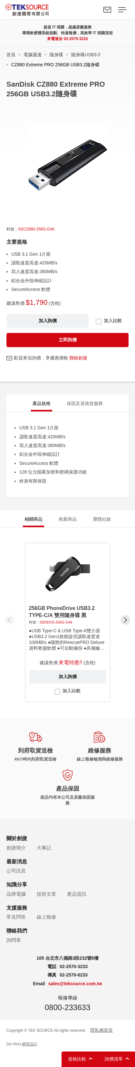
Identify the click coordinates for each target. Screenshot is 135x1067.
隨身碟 (56, 54)
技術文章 (46, 894)
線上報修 (46, 917)
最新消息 (16, 861)
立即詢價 (68, 339)
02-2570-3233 (76, 39)
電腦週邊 (33, 54)
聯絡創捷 (78, 357)
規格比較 (77, 1059)
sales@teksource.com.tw (75, 983)
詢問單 (13, 940)
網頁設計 (29, 1044)
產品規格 (42, 403)
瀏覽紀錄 (102, 519)
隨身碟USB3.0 (85, 54)
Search (92, 10)
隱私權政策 (101, 1030)
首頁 (10, 54)
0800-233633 (67, 1007)
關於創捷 (16, 838)
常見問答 (16, 917)
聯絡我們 (107, 10)
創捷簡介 (16, 847)
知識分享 (16, 884)
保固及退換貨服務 (85, 403)
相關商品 (33, 519)
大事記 (44, 847)
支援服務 (16, 908)
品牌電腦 (16, 894)
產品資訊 (76, 894)
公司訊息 (16, 870)
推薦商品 (68, 519)
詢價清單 (114, 1059)
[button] (125, 620)
